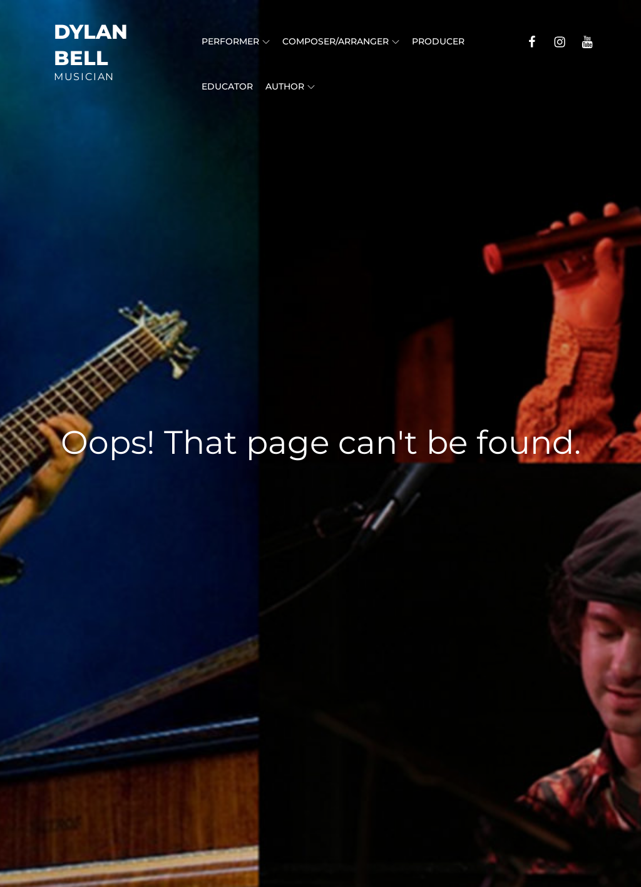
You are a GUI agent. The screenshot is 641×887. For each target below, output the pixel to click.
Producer (438, 41)
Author (290, 86)
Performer (236, 41)
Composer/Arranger (340, 41)
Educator (227, 86)
